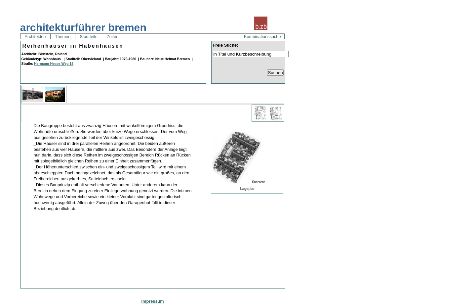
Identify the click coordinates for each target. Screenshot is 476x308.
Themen (63, 36)
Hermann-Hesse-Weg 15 (53, 64)
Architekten (35, 36)
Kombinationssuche (262, 36)
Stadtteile (89, 36)
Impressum (152, 301)
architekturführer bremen (83, 27)
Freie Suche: (225, 45)
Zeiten (112, 36)
